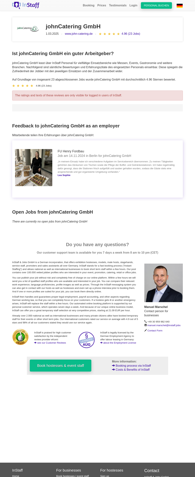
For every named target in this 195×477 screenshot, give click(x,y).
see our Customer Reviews (50, 342)
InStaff (17, 470)
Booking (88, 5)
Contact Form (154, 330)
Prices (101, 5)
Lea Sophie (64, 175)
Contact (151, 470)
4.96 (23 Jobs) (131, 33)
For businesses (68, 470)
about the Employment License (118, 342)
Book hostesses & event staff (60, 366)
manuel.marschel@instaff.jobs (163, 325)
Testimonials (118, 5)
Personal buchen (156, 5)
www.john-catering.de (79, 33)
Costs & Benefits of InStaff (131, 369)
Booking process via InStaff (131, 365)
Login (133, 5)
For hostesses (111, 470)
